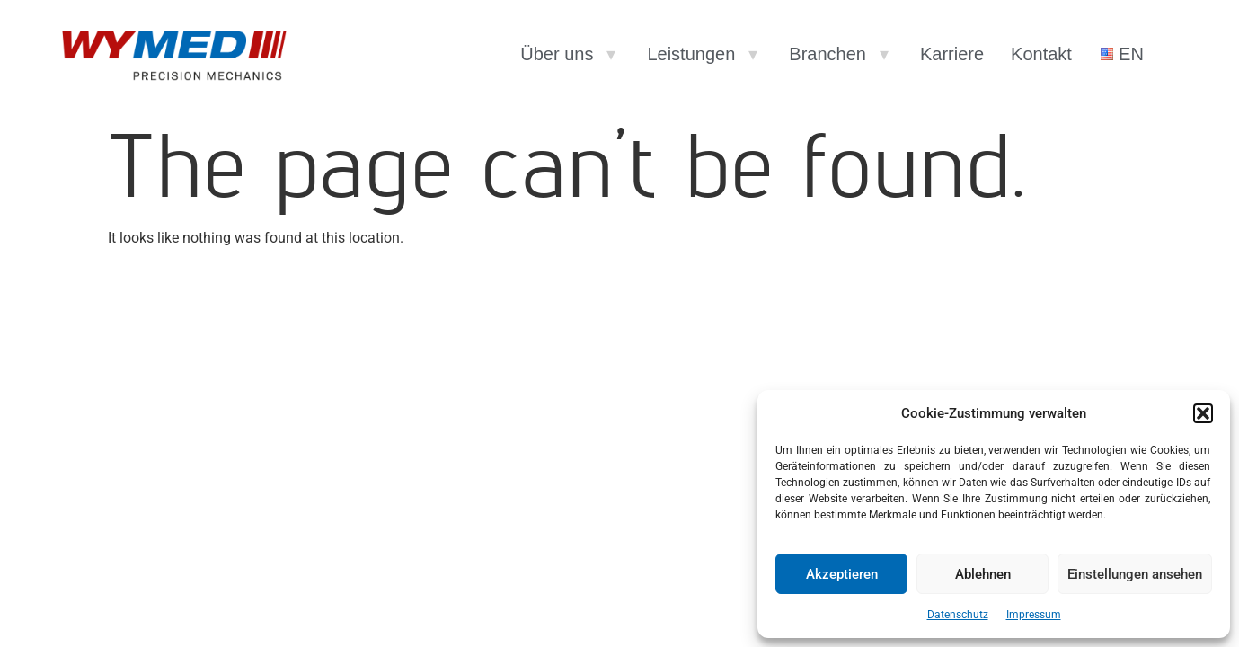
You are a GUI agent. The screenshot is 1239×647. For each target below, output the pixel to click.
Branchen (827, 54)
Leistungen (691, 54)
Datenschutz (957, 614)
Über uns (556, 54)
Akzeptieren (842, 574)
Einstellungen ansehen (1134, 574)
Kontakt (1041, 54)
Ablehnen (983, 574)
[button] (1203, 413)
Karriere (952, 54)
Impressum (1033, 614)
